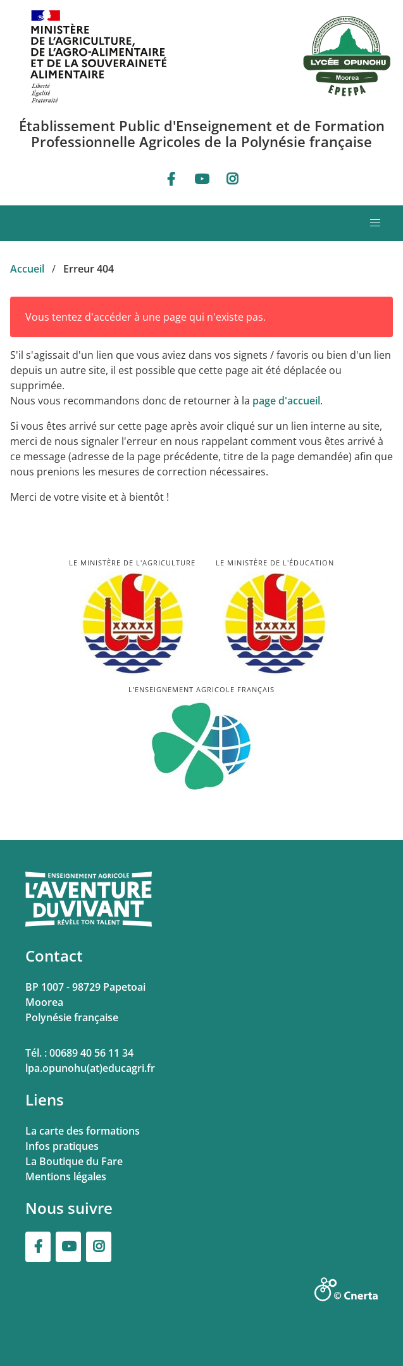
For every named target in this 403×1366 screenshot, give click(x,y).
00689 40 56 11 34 (91, 1053)
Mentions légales (65, 1176)
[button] (375, 223)
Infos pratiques (62, 1146)
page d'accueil (286, 401)
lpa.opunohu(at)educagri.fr (90, 1068)
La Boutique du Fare (74, 1161)
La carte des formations (82, 1131)
